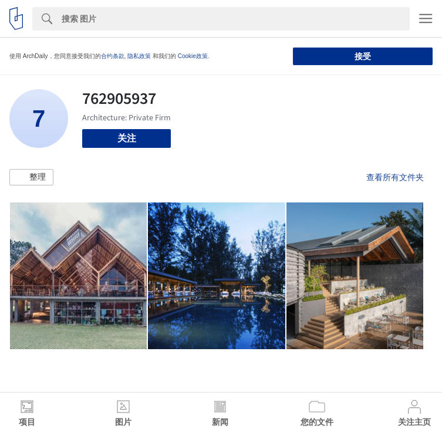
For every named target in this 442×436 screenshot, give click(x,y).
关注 (126, 138)
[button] (31, 177)
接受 (363, 56)
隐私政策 (139, 56)
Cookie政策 (193, 56)
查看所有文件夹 (395, 177)
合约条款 (112, 56)
